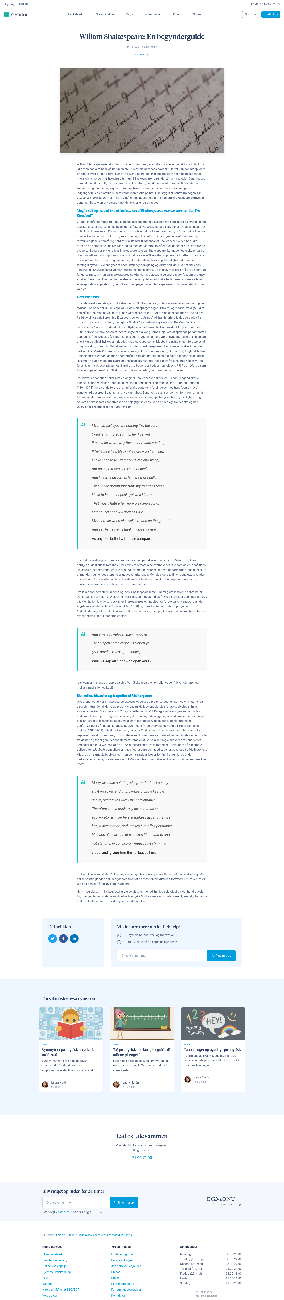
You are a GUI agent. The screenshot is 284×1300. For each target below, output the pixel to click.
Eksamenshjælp (112, 15)
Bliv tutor (250, 15)
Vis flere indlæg (142, 55)
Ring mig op (221, 956)
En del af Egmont (122, 1262)
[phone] (162, 956)
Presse (115, 1280)
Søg (9, 4)
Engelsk (46, 1045)
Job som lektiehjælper (126, 1274)
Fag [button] (134, 15)
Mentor (47, 1291)
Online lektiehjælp (54, 1274)
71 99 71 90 (142, 1162)
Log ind (24, 4)
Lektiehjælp (81, 15)
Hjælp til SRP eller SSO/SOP (60, 1297)
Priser (183, 15)
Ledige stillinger (121, 1268)
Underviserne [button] (158, 15)
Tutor (45, 1286)
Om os (203, 15)
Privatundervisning (54, 1268)
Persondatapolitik (123, 1291)
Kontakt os (271, 15)
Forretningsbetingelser (126, 1297)
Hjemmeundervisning (56, 1280)
